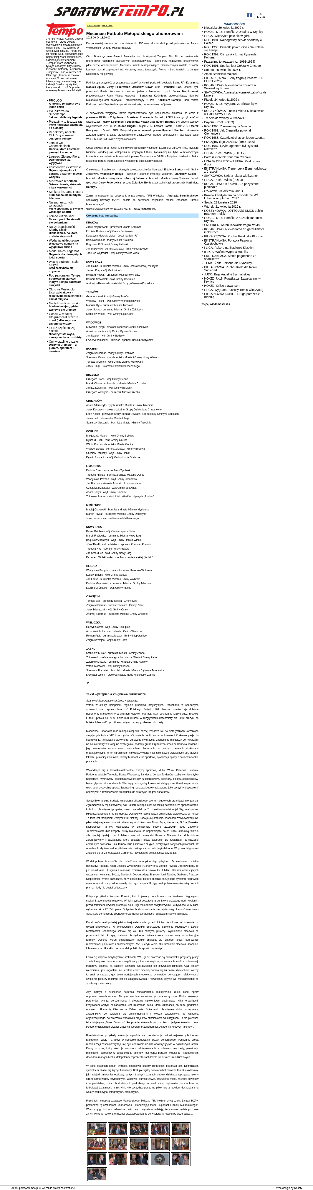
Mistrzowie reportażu (65, 184)
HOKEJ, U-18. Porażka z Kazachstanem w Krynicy (233, 219)
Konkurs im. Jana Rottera (66, 195)
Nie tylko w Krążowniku (64, 306)
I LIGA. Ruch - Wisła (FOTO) (223, 180)
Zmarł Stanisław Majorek (220, 74)
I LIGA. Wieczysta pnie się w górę (227, 36)
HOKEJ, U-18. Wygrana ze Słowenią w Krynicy (230, 105)
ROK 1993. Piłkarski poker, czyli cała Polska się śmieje (234, 48)
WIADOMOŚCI (234, 24)
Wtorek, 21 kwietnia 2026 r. (222, 206)
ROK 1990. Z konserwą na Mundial (228, 126)
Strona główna (93, 26)
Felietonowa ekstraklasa (65, 171)
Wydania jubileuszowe (64, 243)
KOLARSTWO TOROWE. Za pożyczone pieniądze (231, 185)
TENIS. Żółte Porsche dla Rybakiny (228, 263)
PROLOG (64, 103)
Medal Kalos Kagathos (65, 254)
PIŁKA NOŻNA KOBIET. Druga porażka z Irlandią (232, 295)
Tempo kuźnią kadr (64, 219)
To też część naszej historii (65, 332)
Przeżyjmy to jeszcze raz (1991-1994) (229, 61)
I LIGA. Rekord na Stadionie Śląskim (228, 247)
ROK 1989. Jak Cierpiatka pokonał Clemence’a (227, 132)
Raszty (298, 1188)
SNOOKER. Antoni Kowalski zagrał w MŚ (232, 225)
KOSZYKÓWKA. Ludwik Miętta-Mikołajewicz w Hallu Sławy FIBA (234, 112)
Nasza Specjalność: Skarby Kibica (63, 231)
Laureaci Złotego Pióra (64, 160)
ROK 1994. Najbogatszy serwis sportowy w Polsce (233, 41)
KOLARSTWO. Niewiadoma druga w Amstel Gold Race (234, 230)
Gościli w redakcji (63, 318)
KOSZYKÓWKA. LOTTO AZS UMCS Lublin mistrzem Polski (233, 212)
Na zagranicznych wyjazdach (66, 207)
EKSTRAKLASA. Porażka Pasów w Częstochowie (228, 242)
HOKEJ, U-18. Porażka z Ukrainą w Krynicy (233, 31)
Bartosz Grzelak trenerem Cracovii (227, 157)
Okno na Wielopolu (66, 294)
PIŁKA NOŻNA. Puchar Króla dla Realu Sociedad (230, 268)
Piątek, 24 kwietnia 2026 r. (222, 99)
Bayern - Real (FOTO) (219, 122)
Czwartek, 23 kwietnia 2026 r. (224, 191)
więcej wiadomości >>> (216, 304)
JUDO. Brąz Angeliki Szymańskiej (227, 274)
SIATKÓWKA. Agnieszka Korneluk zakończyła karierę (235, 94)
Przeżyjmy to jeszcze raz (66, 125)
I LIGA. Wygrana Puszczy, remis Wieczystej (233, 290)
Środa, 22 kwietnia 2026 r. (221, 202)
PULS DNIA (107, 26)
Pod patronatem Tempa (65, 280)
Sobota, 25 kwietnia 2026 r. (222, 70)
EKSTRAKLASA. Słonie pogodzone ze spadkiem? (230, 257)
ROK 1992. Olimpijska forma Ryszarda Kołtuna (230, 56)
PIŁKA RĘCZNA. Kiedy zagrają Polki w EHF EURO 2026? (233, 79)
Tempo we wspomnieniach (64, 147)
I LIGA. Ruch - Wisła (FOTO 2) (224, 153)
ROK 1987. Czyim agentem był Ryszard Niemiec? (231, 147)
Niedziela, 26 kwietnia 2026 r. (224, 27)
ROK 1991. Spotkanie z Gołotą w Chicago (232, 65)
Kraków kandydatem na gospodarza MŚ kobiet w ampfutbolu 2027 (231, 196)
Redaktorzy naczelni (62, 135)
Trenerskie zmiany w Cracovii (224, 118)
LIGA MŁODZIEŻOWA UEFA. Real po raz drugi (232, 163)
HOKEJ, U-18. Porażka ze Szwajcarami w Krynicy (232, 280)
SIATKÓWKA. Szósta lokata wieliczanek (231, 175)
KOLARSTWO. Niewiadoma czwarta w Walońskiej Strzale (230, 86)
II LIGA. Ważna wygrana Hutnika (226, 251)
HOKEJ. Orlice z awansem (222, 285)
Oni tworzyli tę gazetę (63, 346)
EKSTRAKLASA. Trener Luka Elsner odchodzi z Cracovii (235, 170)
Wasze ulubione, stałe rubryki (63, 266)
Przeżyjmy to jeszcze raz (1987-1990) (229, 141)
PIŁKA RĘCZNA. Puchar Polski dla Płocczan (234, 236)
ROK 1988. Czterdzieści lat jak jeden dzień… (234, 137)
